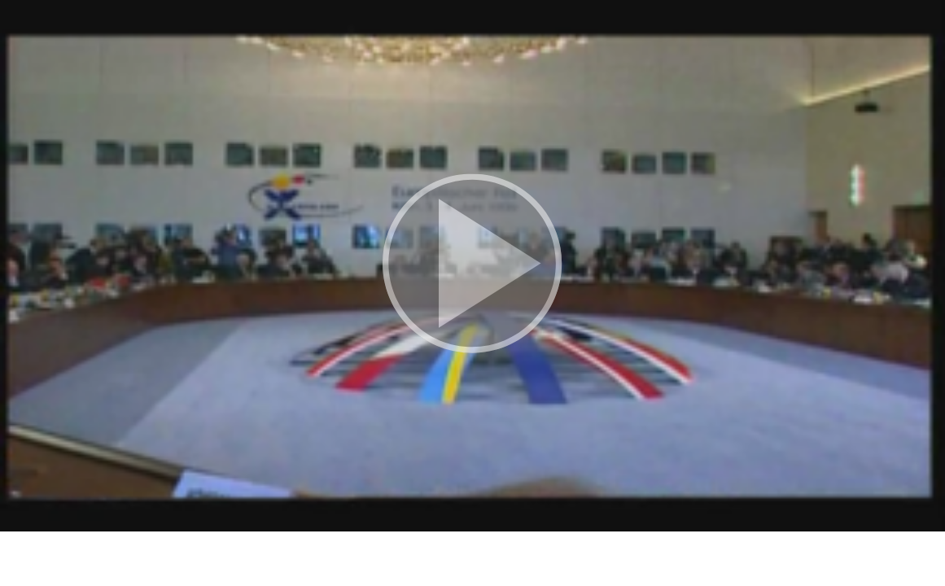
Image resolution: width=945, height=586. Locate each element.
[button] (472, 265)
